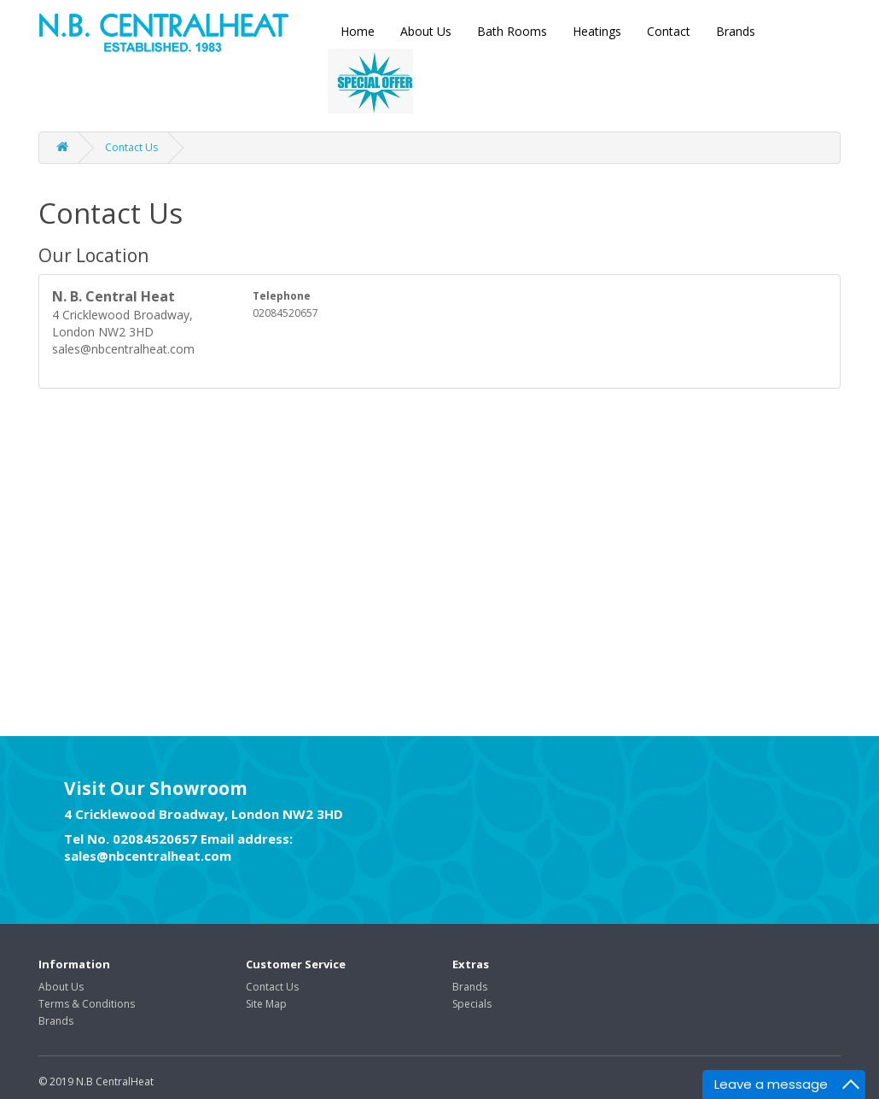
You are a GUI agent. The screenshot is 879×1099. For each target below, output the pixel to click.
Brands (735, 31)
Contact (668, 31)
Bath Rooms (512, 31)
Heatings (597, 31)
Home (358, 31)
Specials (472, 1004)
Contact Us (131, 147)
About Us (425, 31)
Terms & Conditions (86, 1004)
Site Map (266, 1004)
